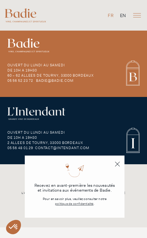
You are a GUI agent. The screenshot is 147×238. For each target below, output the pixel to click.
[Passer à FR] (110, 15)
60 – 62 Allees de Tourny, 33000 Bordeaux (50, 75)
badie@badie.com (55, 80)
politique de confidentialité (74, 203)
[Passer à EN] (123, 15)
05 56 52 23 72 (20, 80)
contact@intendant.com (62, 148)
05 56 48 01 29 (20, 148)
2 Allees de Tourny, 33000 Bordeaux (45, 142)
